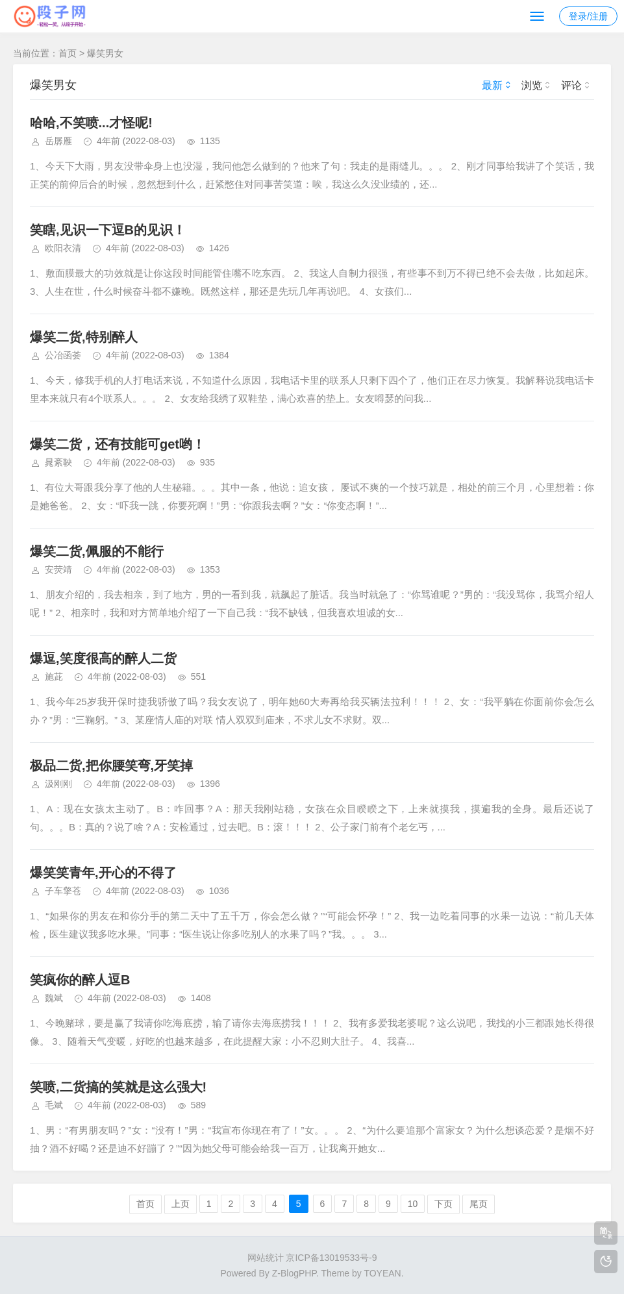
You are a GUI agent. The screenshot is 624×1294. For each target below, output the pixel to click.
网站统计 (265, 1257)
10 (413, 1204)
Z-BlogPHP (294, 1273)
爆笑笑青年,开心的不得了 (103, 872)
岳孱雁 (58, 141)
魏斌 (54, 998)
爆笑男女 (105, 53)
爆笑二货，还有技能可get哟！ (117, 444)
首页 (67, 53)
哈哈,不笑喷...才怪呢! (91, 123)
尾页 (478, 1204)
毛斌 (54, 1105)
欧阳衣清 (63, 248)
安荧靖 (58, 569)
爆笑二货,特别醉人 (84, 337)
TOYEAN (382, 1273)
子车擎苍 (63, 891)
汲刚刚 (58, 783)
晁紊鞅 (58, 462)
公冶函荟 (63, 355)
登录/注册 (588, 16)
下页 (443, 1204)
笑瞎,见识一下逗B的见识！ (108, 230)
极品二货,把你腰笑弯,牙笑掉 (111, 765)
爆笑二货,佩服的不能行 (97, 551)
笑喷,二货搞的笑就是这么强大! (118, 1087)
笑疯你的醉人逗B (80, 980)
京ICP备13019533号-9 (331, 1257)
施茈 (54, 676)
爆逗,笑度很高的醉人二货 (103, 658)
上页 (180, 1204)
